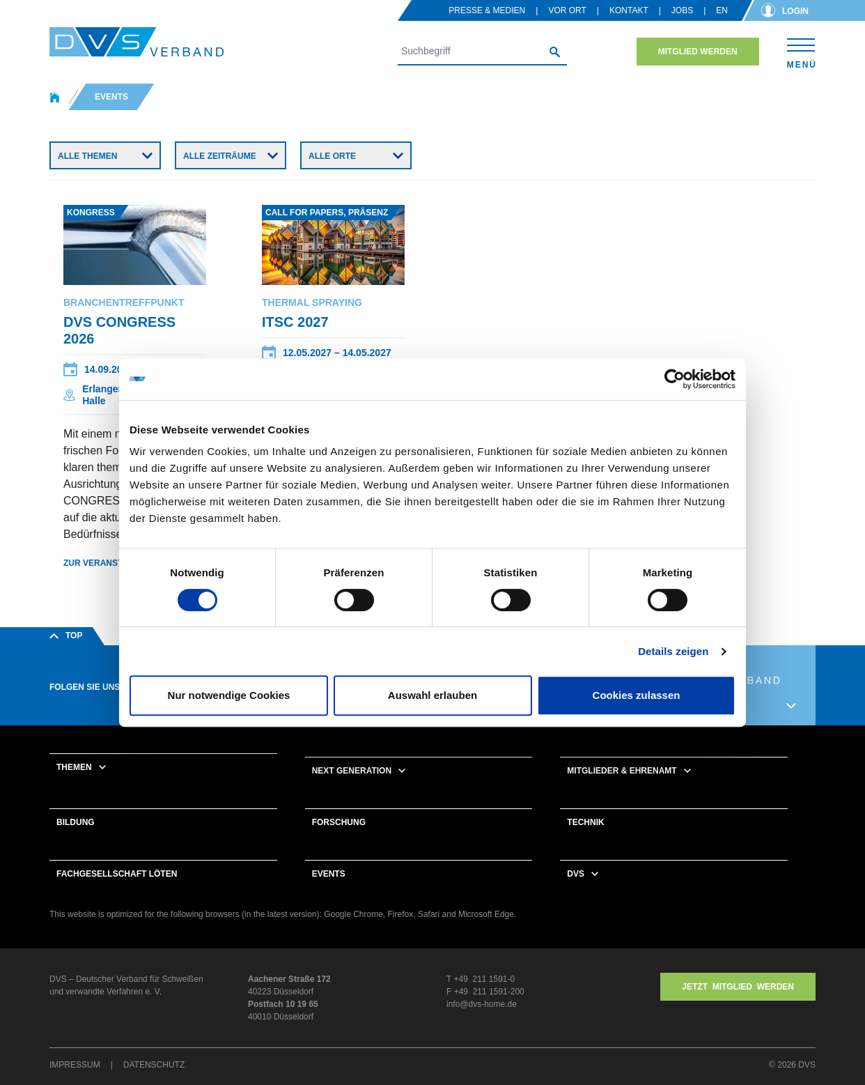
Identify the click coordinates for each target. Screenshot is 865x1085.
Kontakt (628, 10)
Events (328, 874)
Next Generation (351, 771)
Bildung (75, 822)
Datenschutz (154, 1065)
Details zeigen (673, 651)
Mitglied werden (698, 51)
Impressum (74, 1065)
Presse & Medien (487, 10)
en (722, 10)
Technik (585, 822)
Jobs (682, 10)
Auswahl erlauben (432, 695)
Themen (74, 767)
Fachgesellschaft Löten (116, 874)
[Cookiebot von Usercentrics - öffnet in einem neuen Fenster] (674, 379)
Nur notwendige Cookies (229, 695)
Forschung (339, 822)
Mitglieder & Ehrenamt (621, 771)
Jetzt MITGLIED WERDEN (738, 987)
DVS (575, 874)
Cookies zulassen (636, 695)
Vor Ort (567, 10)
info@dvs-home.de (481, 1004)
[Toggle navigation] (801, 51)
